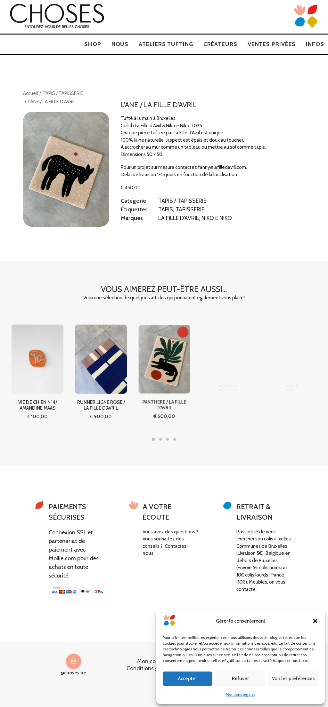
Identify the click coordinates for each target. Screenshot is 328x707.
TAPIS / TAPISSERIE (63, 93)
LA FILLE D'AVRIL (178, 218)
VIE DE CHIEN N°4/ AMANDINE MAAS (37, 395)
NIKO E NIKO (216, 218)
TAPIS (165, 209)
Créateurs (220, 44)
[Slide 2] (160, 439)
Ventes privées (272, 44)
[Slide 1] (153, 439)
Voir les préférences (293, 678)
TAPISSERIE (190, 209)
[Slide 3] (167, 439)
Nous (120, 44)
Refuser (240, 678)
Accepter (187, 678)
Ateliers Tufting (166, 44)
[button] (315, 621)
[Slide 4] (174, 439)
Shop (92, 44)
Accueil (30, 93)
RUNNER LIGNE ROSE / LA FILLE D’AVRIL (101, 388)
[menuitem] (93, 44)
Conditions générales (153, 668)
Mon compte (153, 660)
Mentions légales (240, 694)
